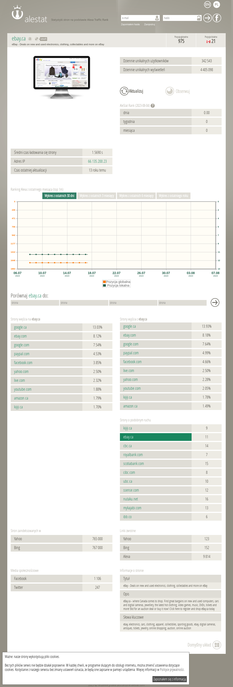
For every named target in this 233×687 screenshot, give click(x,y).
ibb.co (127, 516)
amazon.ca (21, 398)
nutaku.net (130, 499)
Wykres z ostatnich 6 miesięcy (136, 196)
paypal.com (21, 353)
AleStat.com (62, 13)
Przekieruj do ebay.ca (37, 39)
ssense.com (131, 490)
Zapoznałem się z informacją (169, 679)
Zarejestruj (149, 24)
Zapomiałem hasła (130, 24)
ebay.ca (128, 437)
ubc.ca (127, 481)
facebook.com (23, 362)
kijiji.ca (18, 407)
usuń (43, 38)
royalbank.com (133, 454)
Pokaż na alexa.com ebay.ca (30, 39)
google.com (21, 344)
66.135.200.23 (97, 161)
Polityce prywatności (172, 669)
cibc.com (129, 472)
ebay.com (20, 336)
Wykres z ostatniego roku (173, 196)
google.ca (20, 327)
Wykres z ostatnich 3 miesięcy (97, 196)
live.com (19, 380)
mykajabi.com (132, 507)
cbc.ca (127, 445)
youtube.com (22, 389)
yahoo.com (21, 371)
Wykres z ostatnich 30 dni (59, 196)
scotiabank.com (133, 463)
